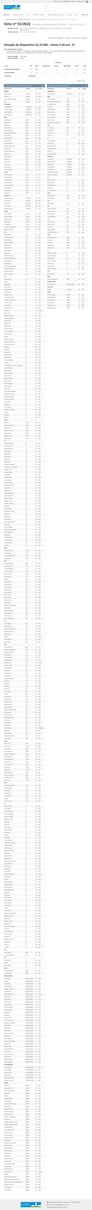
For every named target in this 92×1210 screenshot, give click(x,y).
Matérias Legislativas (24, 19)
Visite (76, 15)
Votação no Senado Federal (58, 86)
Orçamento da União (39, 15)
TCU (84, 1)
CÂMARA (79, 1)
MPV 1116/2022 (24, 30)
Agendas (69, 15)
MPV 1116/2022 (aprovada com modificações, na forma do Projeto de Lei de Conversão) (46, 28)
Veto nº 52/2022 (41, 19)
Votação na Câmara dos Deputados (18, 86)
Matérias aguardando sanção (56, 15)
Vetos (28, 15)
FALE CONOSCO (58, 1)
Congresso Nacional (11, 19)
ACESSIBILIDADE (67, 1)
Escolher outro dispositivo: (55, 38)
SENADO (74, 1)
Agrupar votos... (82, 81)
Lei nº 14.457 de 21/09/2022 (28, 32)
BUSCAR (85, 15)
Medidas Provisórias (18, 15)
